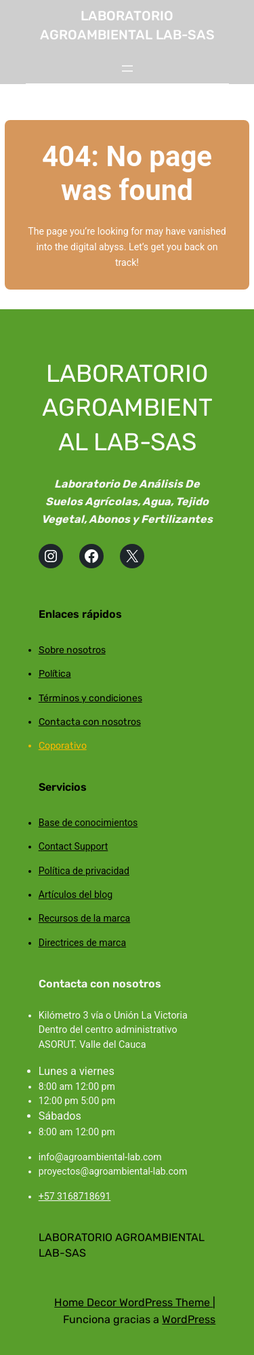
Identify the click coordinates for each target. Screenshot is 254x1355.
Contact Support (73, 846)
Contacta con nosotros (90, 722)
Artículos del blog (76, 894)
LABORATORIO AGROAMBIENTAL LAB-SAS (127, 407)
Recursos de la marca (85, 918)
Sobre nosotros (72, 650)
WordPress (188, 1319)
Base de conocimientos (88, 822)
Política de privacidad (84, 870)
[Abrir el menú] (127, 68)
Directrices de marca (82, 942)
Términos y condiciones (90, 698)
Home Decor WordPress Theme (133, 1302)
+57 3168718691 (75, 1196)
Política (55, 674)
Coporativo (63, 745)
